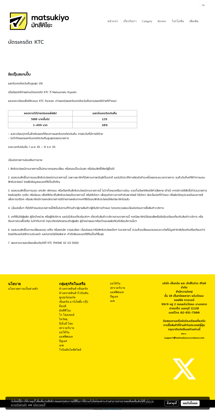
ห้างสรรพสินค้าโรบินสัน (73, 293)
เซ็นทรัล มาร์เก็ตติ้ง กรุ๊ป (73, 301)
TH (202, 5)
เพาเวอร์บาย (66, 327)
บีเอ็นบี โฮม (66, 323)
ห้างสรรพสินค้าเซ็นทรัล (73, 288)
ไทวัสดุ (63, 319)
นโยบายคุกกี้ (39, 404)
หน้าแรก (112, 21)
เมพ (61, 345)
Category (147, 21)
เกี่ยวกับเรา (130, 21)
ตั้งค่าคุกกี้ (172, 403)
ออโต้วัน (64, 332)
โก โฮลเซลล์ (66, 314)
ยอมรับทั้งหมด (190, 403)
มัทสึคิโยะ (65, 310)
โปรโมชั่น (178, 21)
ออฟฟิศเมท (66, 336)
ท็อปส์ (62, 306)
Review (162, 21)
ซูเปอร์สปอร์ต (67, 297)
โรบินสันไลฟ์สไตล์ (70, 349)
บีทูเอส (63, 341)
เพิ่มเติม (194, 21)
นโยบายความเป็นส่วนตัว (23, 288)
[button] (204, 21)
